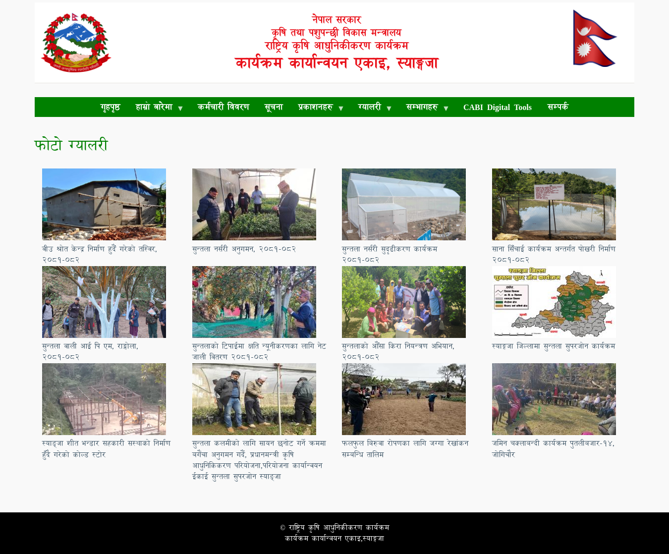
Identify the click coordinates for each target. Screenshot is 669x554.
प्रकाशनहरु (317, 108)
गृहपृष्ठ (110, 106)
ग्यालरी (371, 108)
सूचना (273, 106)
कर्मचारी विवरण (223, 106)
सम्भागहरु (423, 108)
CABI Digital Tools (497, 106)
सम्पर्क (558, 106)
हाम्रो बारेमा (156, 108)
